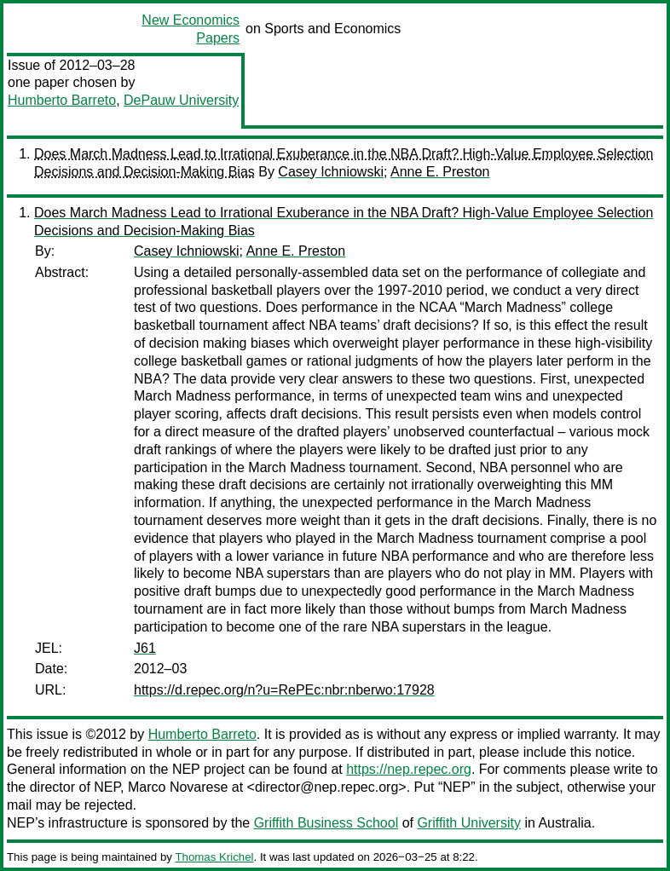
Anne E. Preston (440, 171)
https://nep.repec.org (408, 769)
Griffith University (469, 823)
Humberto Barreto (62, 100)
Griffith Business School (326, 823)
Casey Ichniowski (331, 171)
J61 (145, 648)
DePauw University (181, 100)
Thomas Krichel (214, 857)
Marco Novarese (178, 787)
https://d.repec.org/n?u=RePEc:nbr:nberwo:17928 (284, 690)
